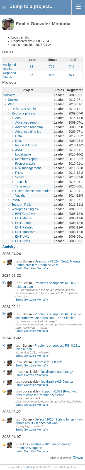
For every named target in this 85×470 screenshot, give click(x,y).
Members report (26, 159)
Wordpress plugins (25, 209)
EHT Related (24, 227)
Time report (23, 186)
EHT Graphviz (25, 214)
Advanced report (27, 122)
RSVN (16, 200)
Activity (8, 247)
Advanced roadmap (29, 127)
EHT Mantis (23, 218)
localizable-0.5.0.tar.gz (57, 381)
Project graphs (25, 163)
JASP (19, 150)
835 (51, 75)
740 (71, 66)
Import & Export (26, 145)
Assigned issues (9, 66)
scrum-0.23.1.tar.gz (48, 362)
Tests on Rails (21, 204)
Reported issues (9, 74)
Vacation (21, 195)
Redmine (29, 467)
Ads (18, 118)
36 (32, 75)
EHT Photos (23, 223)
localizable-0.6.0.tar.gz (57, 372)
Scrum (19, 177)
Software (9, 95)
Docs (18, 141)
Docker (13, 99)
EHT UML (22, 236)
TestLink (21, 182)
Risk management (28, 168)
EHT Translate (25, 232)
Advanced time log (28, 131)
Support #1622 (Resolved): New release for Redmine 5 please (47, 393)
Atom (79, 457)
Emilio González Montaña (31, 268)
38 (32, 66)
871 (71, 75)
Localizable (23, 154)
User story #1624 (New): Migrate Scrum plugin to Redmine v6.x (47, 263)
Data (18, 136)
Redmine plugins (23, 113)
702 (51, 66)
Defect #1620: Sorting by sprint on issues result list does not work (49, 421)
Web (11, 104)
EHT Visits (22, 241)
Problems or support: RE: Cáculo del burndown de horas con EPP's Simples (48, 316)
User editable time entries (33, 191)
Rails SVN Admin (24, 109)
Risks (19, 172)
